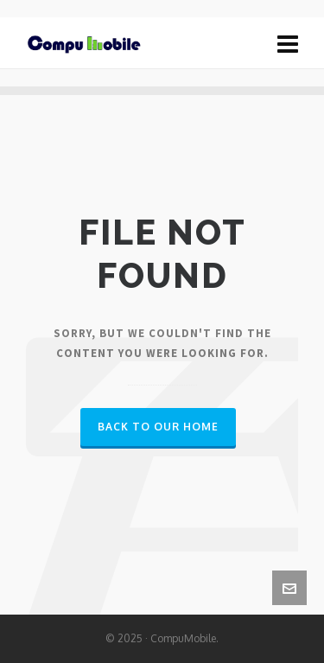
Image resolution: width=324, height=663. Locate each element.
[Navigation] (287, 43)
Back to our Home (158, 426)
